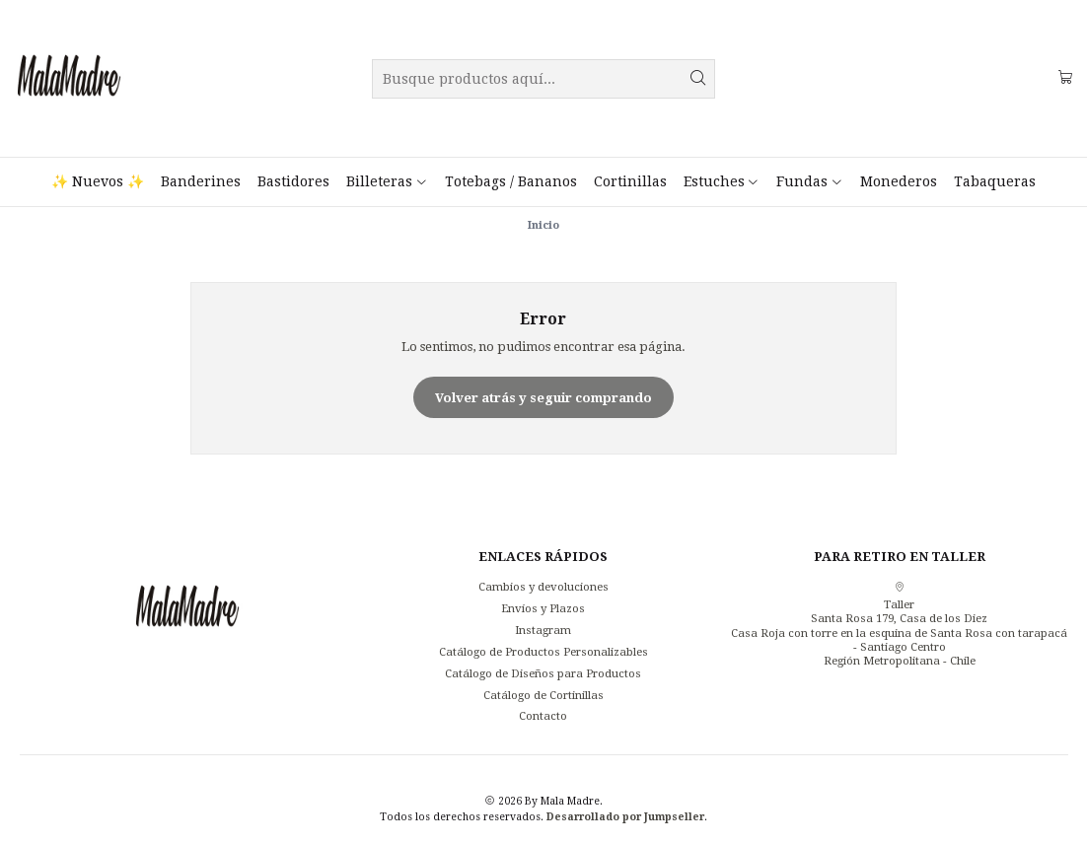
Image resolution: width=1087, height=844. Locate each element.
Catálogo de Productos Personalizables (543, 652)
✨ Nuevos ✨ (97, 181)
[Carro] (1065, 78)
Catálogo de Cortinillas (543, 695)
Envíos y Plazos (543, 608)
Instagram (543, 630)
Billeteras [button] (386, 181)
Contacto (543, 716)
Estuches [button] (722, 181)
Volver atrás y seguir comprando (543, 397)
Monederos (898, 181)
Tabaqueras (995, 181)
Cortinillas (630, 181)
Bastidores (293, 181)
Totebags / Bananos (511, 181)
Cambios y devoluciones (543, 587)
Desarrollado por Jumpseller (625, 816)
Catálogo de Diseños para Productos (543, 673)
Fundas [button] (809, 181)
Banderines (201, 181)
